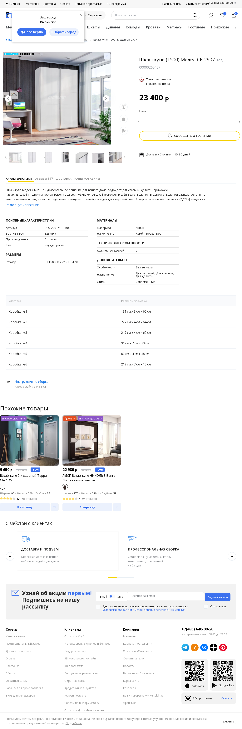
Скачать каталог (134, 658)
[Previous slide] (9, 100)
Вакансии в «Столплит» (138, 673)
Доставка (49, 3)
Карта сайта (131, 681)
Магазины (32, 3)
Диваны (113, 27)
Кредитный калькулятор (80, 688)
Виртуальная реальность (81, 673)
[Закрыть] (79, 14)
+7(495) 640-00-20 (197, 629)
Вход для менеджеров (20, 695)
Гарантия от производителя (24, 688)
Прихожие (220, 27)
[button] (112, 577)
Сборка (10, 673)
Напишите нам (171, 3)
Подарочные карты (77, 651)
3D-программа (116, 3)
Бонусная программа (88, 3)
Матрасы (174, 27)
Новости (128, 666)
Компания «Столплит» (137, 643)
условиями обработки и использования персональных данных (144, 609)
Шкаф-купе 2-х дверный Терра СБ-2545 (23, 477)
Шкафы (93, 27)
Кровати (153, 27)
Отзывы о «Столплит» (137, 651)
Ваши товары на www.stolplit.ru (143, 695)
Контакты (129, 688)
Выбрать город (62, 32)
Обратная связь (16, 681)
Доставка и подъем (19, 651)
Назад (11, 39)
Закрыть (227, 720)
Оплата (65, 3)
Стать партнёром (197, 3)
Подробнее (74, 723)
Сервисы (92, 15)
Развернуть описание (22, 205)
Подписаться (217, 596)
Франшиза (129, 703)
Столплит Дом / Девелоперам (84, 710)
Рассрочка (12, 666)
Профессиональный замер (23, 643)
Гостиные (196, 27)
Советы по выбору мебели (82, 703)
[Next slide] (104, 100)
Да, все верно (30, 32)
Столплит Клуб (74, 636)
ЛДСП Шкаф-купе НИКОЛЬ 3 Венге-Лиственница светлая (89, 477)
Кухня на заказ (15, 636)
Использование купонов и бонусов (87, 643)
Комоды (133, 27)
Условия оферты (75, 695)
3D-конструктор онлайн (80, 658)
